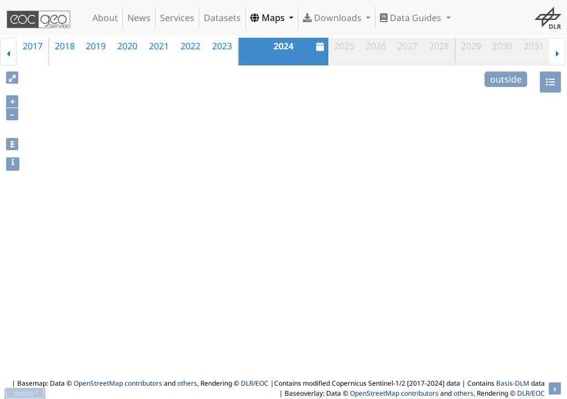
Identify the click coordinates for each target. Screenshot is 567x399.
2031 (534, 46)
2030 (502, 46)
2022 (190, 46)
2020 (127, 46)
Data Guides (412, 18)
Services (177, 18)
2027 (407, 46)
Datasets (222, 18)
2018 (65, 46)
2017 (33, 46)
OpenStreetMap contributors (118, 383)
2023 (222, 46)
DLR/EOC (255, 383)
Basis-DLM (512, 383)
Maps (268, 18)
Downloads (333, 18)
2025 (344, 46)
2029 (471, 46)
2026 (376, 46)
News (139, 18)
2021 (159, 46)
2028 (439, 46)
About (105, 18)
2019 (96, 46)
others (187, 383)
